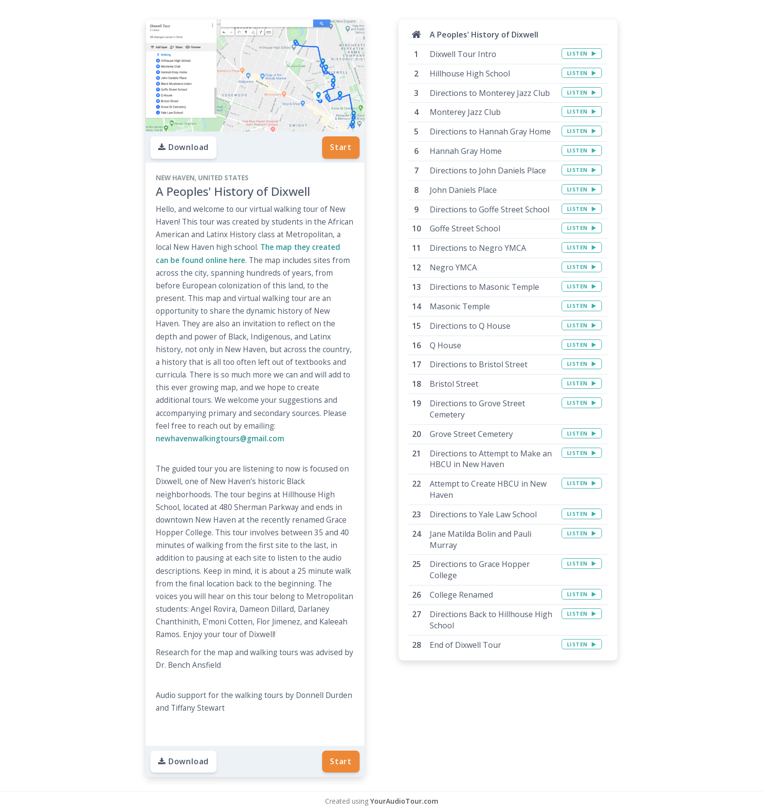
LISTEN (582, 53)
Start (341, 147)
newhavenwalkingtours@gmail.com (220, 439)
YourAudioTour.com (404, 801)
